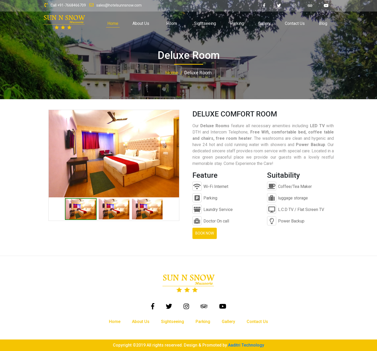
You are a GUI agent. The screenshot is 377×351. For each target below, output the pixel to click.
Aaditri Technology (246, 345)
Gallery (264, 23)
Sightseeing (205, 23)
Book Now (204, 233)
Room (171, 23)
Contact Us (295, 23)
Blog (323, 23)
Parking (237, 23)
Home (112, 23)
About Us (140, 23)
